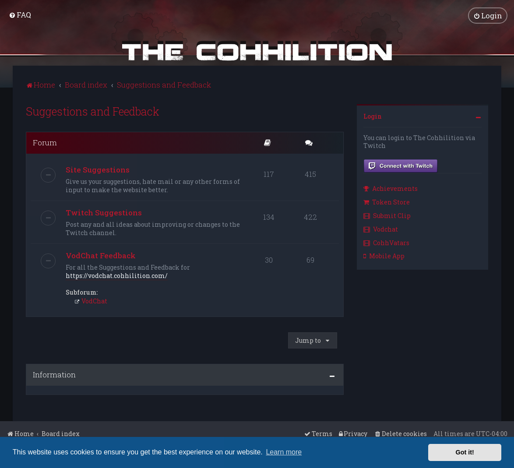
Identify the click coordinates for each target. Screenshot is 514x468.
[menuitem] (20, 14)
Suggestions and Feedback (92, 110)
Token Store (386, 201)
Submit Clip (387, 215)
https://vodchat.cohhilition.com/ (117, 275)
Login (372, 115)
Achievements (390, 188)
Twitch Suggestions (104, 212)
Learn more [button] (284, 452)
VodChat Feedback (101, 255)
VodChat (90, 300)
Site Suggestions (98, 169)
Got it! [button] (465, 452)
